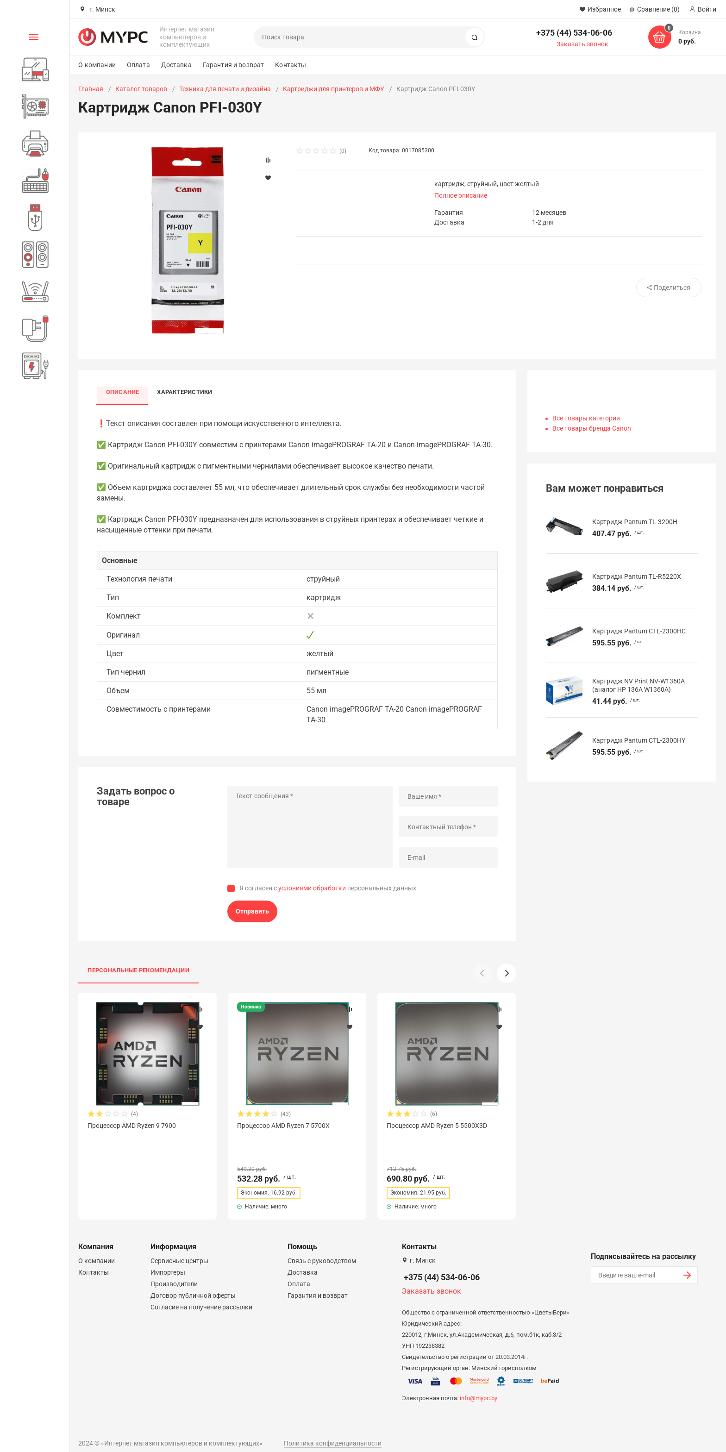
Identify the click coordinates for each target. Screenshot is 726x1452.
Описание (122, 391)
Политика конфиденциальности (333, 1435)
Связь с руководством (322, 1252)
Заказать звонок (582, 44)
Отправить (252, 911)
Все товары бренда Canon (591, 428)
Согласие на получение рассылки (201, 1298)
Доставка (176, 65)
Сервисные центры (179, 1252)
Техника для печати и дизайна (225, 89)
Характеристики (185, 391)
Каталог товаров (141, 89)
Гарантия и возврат (233, 65)
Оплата (138, 65)
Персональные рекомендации (138, 970)
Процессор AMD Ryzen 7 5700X (283, 1125)
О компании (96, 65)
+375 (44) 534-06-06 (574, 33)
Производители (174, 1275)
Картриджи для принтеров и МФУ (333, 89)
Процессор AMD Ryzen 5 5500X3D (437, 1125)
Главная (90, 89)
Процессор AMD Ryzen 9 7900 (132, 1125)
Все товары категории (586, 418)
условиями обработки (312, 888)
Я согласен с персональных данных (327, 888)
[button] (506, 973)
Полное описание (460, 195)
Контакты (290, 65)
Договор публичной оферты (193, 1287)
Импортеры (167, 1264)
